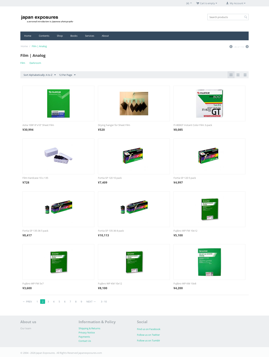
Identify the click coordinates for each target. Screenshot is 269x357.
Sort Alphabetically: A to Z (40, 75)
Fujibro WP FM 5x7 (33, 283)
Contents (44, 35)
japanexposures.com (90, 353)
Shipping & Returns (89, 328)
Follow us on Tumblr (148, 340)
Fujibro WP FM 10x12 (185, 230)
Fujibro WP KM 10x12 (110, 283)
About (105, 35)
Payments (84, 336)
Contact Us (85, 341)
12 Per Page (67, 75)
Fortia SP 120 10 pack (110, 178)
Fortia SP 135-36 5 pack (35, 230)
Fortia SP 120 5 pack (184, 178)
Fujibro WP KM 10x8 (184, 283)
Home (27, 35)
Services (89, 35)
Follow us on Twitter (148, 334)
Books (73, 35)
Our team (25, 328)
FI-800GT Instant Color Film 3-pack (192, 125)
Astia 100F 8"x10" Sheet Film (38, 125)
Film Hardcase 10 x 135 (35, 178)
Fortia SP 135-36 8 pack (111, 230)
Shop (60, 35)
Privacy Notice (87, 332)
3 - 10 (104, 301)
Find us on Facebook (148, 329)
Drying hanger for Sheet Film (114, 125)
